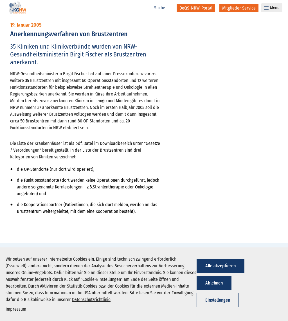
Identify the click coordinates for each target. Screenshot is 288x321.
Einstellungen (217, 300)
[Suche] (162, 7)
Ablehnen (214, 283)
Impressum (16, 309)
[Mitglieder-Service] (238, 8)
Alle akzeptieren (220, 265)
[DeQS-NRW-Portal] (196, 8)
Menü (272, 7)
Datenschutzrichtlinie (91, 299)
